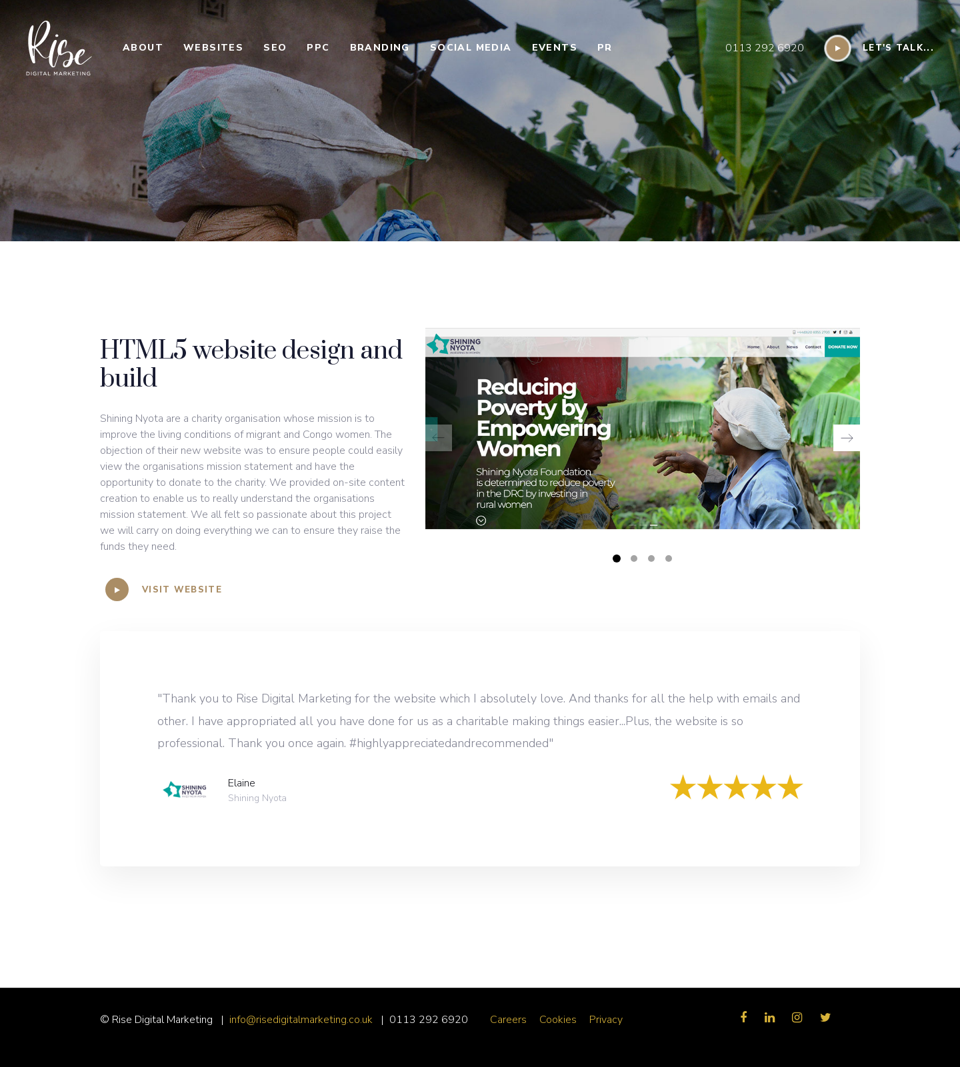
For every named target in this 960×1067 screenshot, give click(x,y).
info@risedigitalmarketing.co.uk (302, 1019)
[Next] (846, 438)
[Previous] (438, 438)
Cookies (558, 1019)
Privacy (606, 1019)
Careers (508, 1019)
